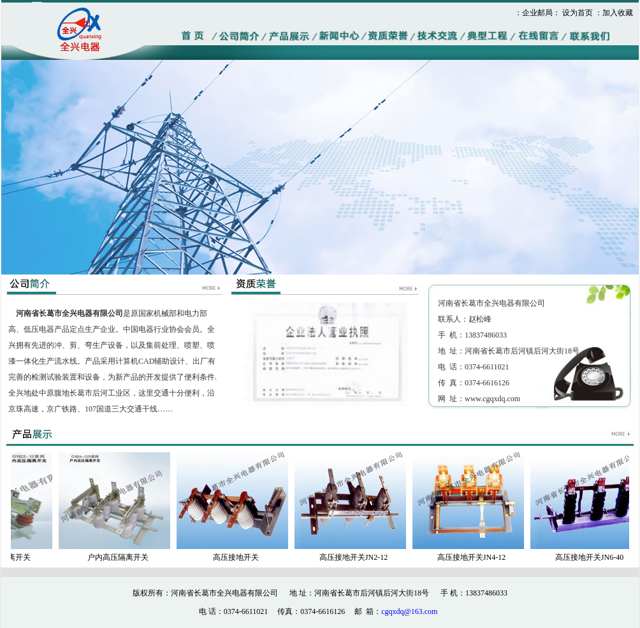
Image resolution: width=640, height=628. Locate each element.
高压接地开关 (238, 557)
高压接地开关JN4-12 (473, 557)
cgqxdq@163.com (409, 611)
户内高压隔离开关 (119, 557)
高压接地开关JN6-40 (591, 557)
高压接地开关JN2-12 (355, 557)
